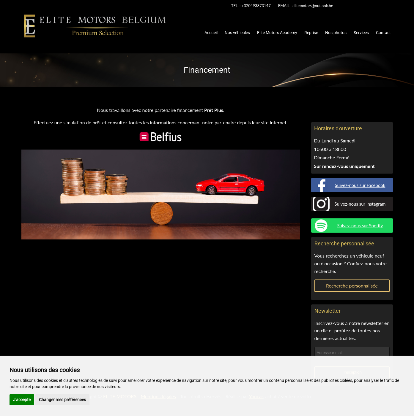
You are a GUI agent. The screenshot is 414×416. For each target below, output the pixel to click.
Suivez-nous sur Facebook (360, 185)
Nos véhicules (237, 32)
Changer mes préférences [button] (62, 399)
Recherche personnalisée (352, 285)
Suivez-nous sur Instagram (360, 204)
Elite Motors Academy (277, 32)
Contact (383, 32)
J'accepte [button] (22, 399)
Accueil (211, 32)
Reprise (311, 32)
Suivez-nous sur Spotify (360, 225)
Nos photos (336, 32)
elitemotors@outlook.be (312, 5)
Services (361, 32)
